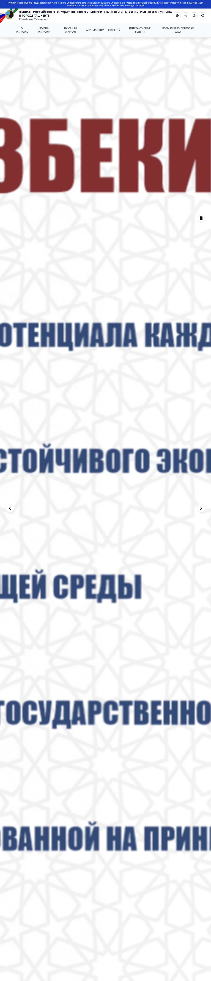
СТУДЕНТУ (114, 30)
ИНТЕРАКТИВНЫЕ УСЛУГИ (139, 29)
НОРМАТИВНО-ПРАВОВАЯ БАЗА (178, 29)
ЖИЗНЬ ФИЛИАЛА (44, 29)
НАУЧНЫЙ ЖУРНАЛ (70, 29)
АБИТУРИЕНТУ (95, 30)
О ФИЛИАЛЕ (22, 29)
